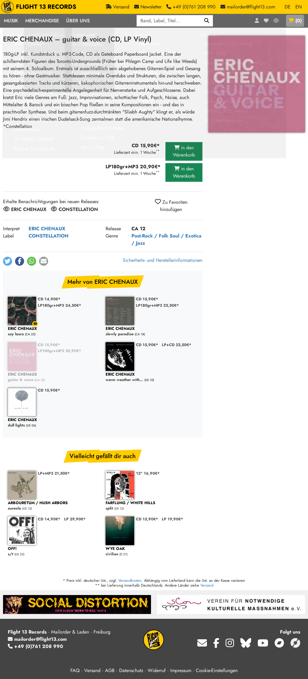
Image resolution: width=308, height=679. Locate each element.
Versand (206, 585)
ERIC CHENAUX (47, 228)
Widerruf (157, 670)
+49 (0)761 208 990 (35, 646)
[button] (7, 261)
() (295, 20)
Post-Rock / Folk (149, 235)
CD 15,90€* (147, 299)
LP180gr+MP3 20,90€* (59, 351)
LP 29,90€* (75, 519)
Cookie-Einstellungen (217, 670)
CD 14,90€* (49, 299)
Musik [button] (11, 20)
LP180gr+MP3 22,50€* (157, 305)
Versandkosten (130, 580)
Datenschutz (131, 670)
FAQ (75, 670)
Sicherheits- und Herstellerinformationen (162, 260)
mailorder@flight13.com (37, 639)
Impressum (180, 670)
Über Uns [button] (78, 20)
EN (298, 6)
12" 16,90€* (148, 473)
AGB (110, 670)
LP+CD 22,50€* (176, 345)
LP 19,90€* (172, 519)
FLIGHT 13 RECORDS (40, 7)
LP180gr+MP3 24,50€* (59, 305)
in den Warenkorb (184, 151)
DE (288, 6)
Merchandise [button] (42, 20)
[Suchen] (207, 20)
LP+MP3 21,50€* (54, 473)
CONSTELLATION (49, 235)
